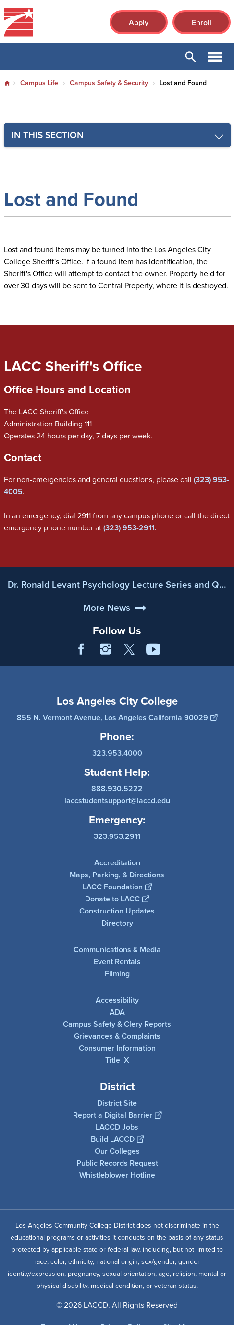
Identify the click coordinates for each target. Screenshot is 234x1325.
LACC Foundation (117, 886)
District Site (117, 1102)
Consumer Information (117, 1048)
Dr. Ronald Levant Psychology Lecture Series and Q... (117, 616)
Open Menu (215, 56)
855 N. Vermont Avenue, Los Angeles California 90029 (117, 717)
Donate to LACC (117, 898)
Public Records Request (117, 1162)
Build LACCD (117, 1138)
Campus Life (39, 83)
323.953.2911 (117, 836)
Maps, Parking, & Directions (117, 874)
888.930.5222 (117, 788)
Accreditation (117, 862)
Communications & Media (117, 949)
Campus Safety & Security (109, 83)
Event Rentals (117, 961)
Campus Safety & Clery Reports (117, 1023)
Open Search (191, 56)
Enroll (201, 22)
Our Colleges (117, 1150)
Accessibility (117, 999)
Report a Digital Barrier (117, 1114)
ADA (117, 1011)
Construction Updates (117, 910)
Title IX (117, 1060)
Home (7, 83)
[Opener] (224, 656)
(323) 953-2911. (129, 527)
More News (106, 638)
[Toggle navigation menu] (117, 135)
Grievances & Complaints (117, 1036)
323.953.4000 (117, 753)
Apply (138, 22)
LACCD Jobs (117, 1126)
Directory (117, 922)
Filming (117, 973)
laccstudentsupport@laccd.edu (117, 800)
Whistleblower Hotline (117, 1174)
